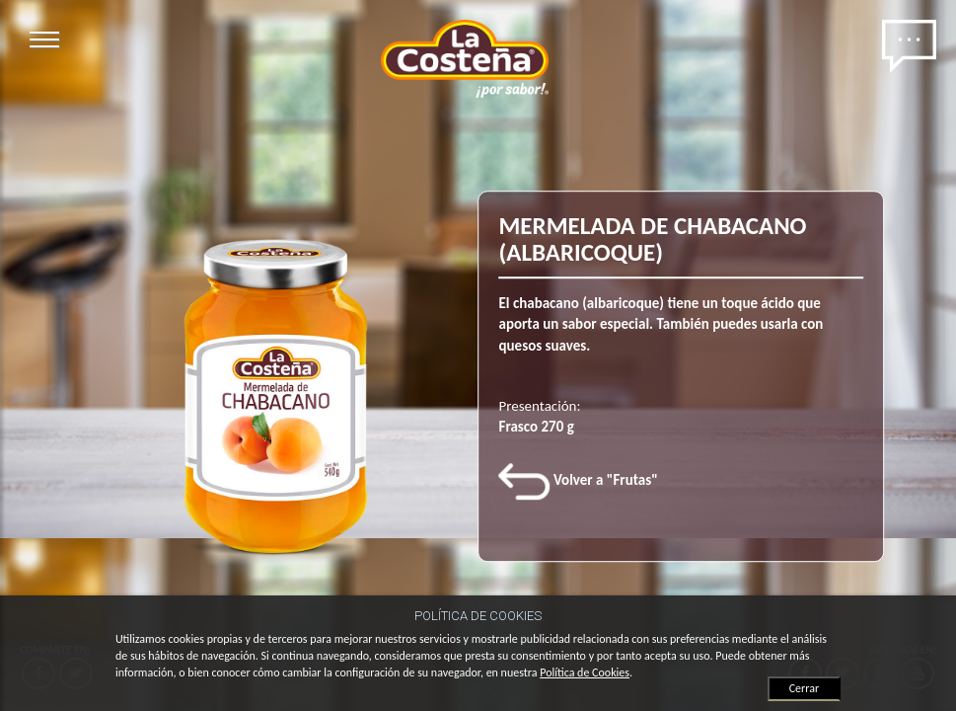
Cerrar (804, 688)
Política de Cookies (584, 672)
